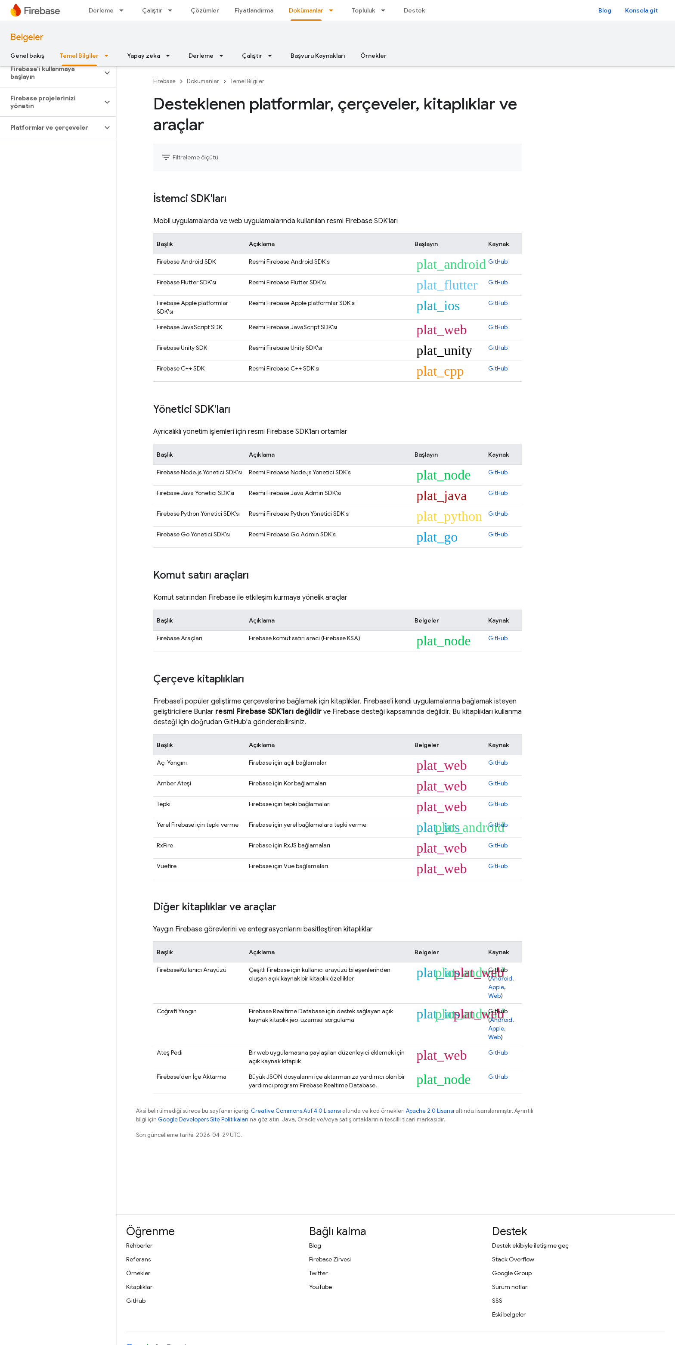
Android (501, 978)
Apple (496, 987)
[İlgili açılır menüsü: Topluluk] (385, 10)
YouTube (320, 1287)
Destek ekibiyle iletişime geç (530, 1245)
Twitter (318, 1273)
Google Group (512, 1273)
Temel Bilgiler (247, 81)
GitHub (498, 261)
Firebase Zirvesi (330, 1259)
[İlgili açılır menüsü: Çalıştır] (172, 10)
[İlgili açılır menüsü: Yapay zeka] (170, 55)
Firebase (164, 81)
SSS (497, 1301)
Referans (138, 1259)
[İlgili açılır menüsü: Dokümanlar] (333, 10)
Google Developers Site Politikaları (203, 1119)
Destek (414, 10)
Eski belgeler (509, 1314)
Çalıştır (152, 10)
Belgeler (26, 37)
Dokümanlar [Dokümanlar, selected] (306, 10)
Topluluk (363, 10)
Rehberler (139, 1245)
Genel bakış (27, 55)
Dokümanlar (203, 81)
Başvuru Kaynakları (318, 55)
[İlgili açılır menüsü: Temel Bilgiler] (109, 55)
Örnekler (373, 55)
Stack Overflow (513, 1259)
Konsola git (641, 10)
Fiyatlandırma (254, 10)
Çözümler (205, 10)
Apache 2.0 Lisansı (430, 1111)
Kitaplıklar (139, 1287)
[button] (51, 72)
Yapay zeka (143, 55)
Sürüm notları (510, 1287)
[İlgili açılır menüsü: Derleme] (124, 10)
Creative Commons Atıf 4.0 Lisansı (296, 1111)
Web (494, 995)
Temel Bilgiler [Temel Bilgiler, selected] (79, 55)
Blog (604, 10)
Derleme (101, 10)
